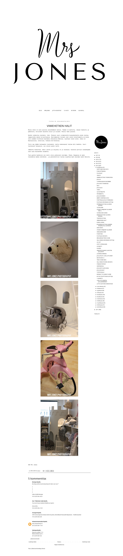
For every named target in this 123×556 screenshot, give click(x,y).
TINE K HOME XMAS (101, 260)
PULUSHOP (99, 173)
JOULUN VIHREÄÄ (101, 196)
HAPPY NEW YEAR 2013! (102, 169)
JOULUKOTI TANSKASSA (102, 183)
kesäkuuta (99, 296)
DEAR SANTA (100, 227)
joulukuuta (100, 167)
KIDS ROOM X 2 (100, 258)
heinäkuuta (100, 294)
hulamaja (34, 530)
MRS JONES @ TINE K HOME (103, 238)
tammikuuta (100, 307)
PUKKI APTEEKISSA (101, 171)
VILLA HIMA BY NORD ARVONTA (104, 262)
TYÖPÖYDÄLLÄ (100, 272)
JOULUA (99, 179)
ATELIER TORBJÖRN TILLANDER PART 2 (104, 210)
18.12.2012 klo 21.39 (37, 508)
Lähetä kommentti (34, 539)
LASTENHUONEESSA (102, 253)
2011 (97, 309)
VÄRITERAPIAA (100, 266)
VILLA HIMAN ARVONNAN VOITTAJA (105, 240)
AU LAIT (99, 242)
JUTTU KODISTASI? (56, 110)
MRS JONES (47, 110)
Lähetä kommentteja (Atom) (38, 548)
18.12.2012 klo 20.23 (37, 496)
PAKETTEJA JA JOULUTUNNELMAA (105, 200)
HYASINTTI (99, 246)
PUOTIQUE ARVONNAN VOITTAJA (105, 202)
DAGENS (99, 248)
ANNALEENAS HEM (101, 232)
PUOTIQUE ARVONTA (102, 236)
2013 (97, 163)
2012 (97, 165)
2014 (97, 161)
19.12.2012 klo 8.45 (37, 517)
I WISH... (99, 189)
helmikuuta (100, 305)
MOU (98, 185)
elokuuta (99, 292)
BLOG (40, 110)
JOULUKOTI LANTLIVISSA (103, 268)
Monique (34, 482)
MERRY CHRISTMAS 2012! (103, 198)
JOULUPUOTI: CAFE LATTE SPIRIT (105, 256)
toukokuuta (100, 299)
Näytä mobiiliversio (59, 544)
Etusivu (59, 542)
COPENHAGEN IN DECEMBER (104, 181)
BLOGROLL (81, 110)
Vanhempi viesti (86, 542)
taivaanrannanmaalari (37, 521)
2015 (97, 159)
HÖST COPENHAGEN (102, 244)
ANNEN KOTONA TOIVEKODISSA (105, 177)
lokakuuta (99, 288)
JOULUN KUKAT (100, 270)
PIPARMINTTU (100, 194)
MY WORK (73, 110)
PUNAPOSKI (100, 234)
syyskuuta (99, 290)
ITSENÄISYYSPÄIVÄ (101, 264)
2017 (97, 155)
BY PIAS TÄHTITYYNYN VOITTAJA (105, 276)
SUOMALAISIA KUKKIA (102, 213)
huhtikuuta (100, 301)
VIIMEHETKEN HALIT (101, 220)
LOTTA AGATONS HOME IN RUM (105, 284)
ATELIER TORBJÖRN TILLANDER (104, 230)
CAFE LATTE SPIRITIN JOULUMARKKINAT (102, 281)
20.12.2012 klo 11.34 (37, 525)
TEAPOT (99, 175)
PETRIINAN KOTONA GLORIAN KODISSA (104, 204)
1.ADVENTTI (100, 278)
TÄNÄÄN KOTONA (101, 218)
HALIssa (60, 139)
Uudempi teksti (32, 542)
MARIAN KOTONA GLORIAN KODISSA (103, 215)
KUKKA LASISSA (100, 222)
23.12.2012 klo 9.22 (37, 536)
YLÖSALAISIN (100, 207)
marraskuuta (100, 286)
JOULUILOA (99, 187)
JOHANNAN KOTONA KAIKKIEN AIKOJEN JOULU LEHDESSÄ (104, 225)
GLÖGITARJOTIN (101, 192)
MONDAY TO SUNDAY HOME (104, 274)
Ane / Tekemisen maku (37, 501)
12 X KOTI (66, 110)
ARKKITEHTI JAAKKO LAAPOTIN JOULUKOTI (104, 251)
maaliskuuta (100, 303)
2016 (97, 157)
